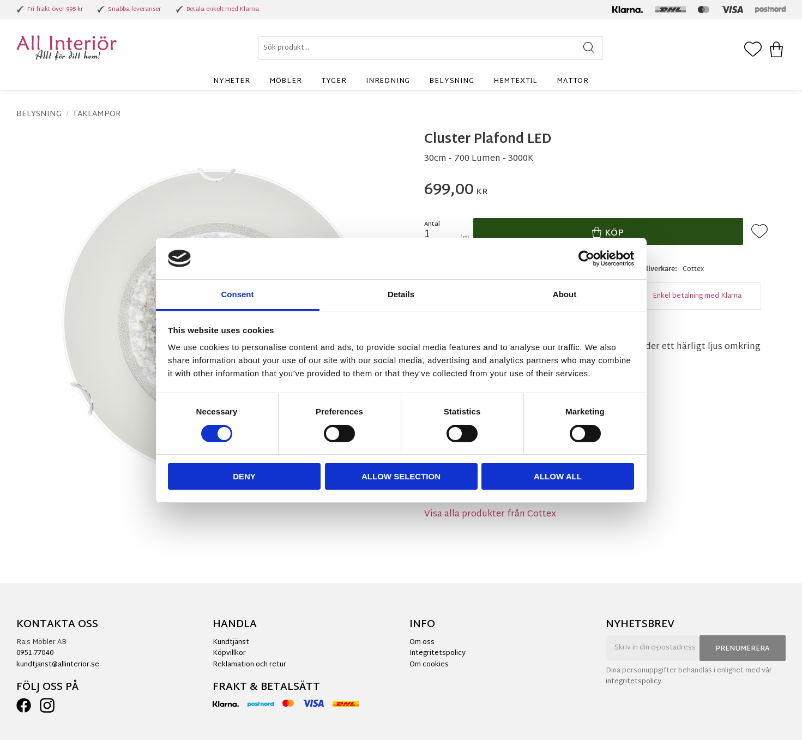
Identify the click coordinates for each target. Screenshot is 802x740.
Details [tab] (401, 294)
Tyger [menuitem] (334, 81)
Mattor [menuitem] (573, 81)
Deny (244, 476)
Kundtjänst (231, 642)
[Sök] (589, 48)
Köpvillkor (229, 653)
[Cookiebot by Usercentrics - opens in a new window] (586, 258)
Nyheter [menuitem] (231, 81)
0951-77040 (34, 653)
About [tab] (564, 294)
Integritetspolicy (437, 653)
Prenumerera (742, 648)
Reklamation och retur (249, 664)
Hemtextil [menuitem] (515, 81)
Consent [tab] (237, 294)
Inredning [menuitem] (388, 81)
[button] (753, 50)
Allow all (558, 476)
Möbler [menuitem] (285, 81)
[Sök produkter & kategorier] (430, 48)
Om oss (422, 642)
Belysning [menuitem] (451, 81)
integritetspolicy (633, 681)
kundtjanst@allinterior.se (57, 664)
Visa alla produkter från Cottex (490, 514)
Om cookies (429, 664)
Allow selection (401, 476)
